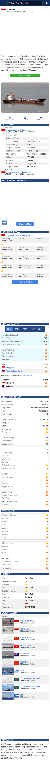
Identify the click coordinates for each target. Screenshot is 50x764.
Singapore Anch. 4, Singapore (17, 130)
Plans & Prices (25, 75)
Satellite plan (28, 375)
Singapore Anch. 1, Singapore (17, 172)
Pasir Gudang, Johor (12, 371)
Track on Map (25, 224)
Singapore (8, 367)
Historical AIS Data (25, 282)
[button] (46, 3)
